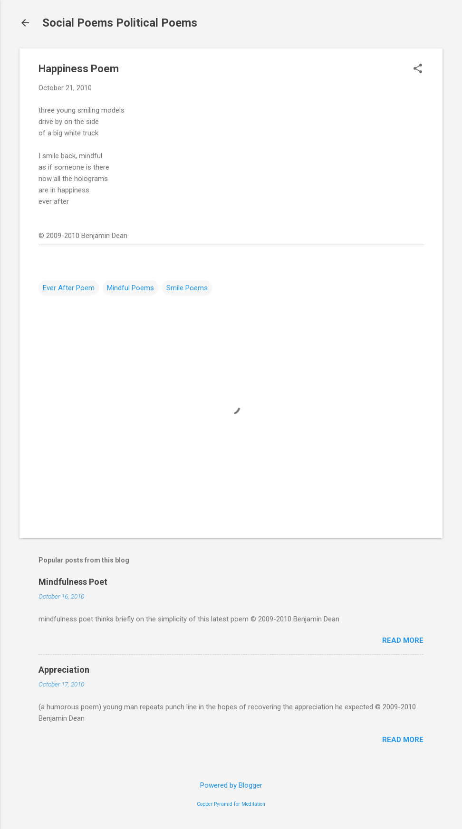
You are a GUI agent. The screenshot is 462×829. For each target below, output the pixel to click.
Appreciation (63, 670)
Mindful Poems (130, 288)
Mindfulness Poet (72, 582)
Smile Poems (187, 288)
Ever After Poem (69, 288)
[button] (418, 69)
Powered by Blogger (231, 785)
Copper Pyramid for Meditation (231, 804)
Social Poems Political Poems (119, 22)
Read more (403, 640)
